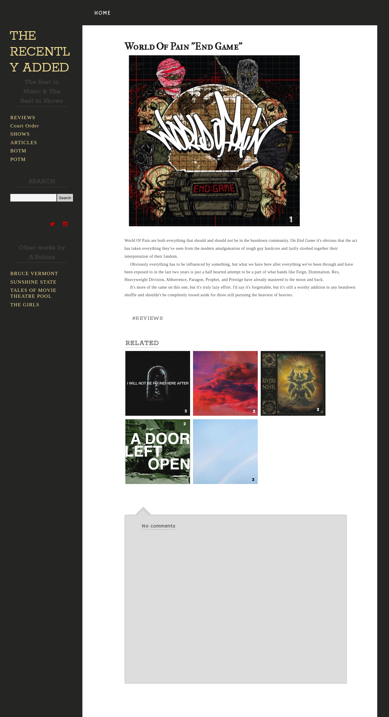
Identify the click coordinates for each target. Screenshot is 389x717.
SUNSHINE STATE (33, 282)
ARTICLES (23, 142)
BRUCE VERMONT (34, 273)
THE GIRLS (24, 304)
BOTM (18, 151)
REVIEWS (22, 117)
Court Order (24, 126)
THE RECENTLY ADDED (40, 52)
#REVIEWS (147, 318)
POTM (18, 159)
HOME (102, 13)
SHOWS (20, 134)
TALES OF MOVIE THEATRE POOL (33, 293)
